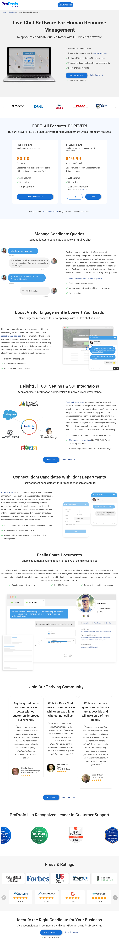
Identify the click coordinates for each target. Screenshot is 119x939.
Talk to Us (83, 190)
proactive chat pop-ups (11, 336)
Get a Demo (95, 75)
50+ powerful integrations (80, 441)
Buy (93, 197)
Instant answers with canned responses (86, 279)
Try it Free (51, 460)
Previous (3, 107)
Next (115, 107)
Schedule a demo (50, 212)
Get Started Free (65, 5)
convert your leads (100, 53)
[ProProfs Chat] (9, 5)
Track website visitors (75, 403)
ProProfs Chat (7, 493)
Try (74, 197)
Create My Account (35, 197)
